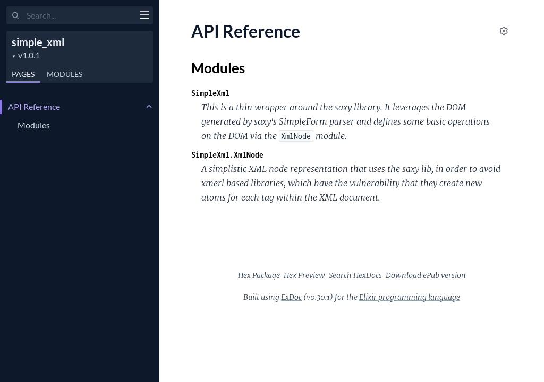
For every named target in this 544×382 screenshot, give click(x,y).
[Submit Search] (16, 16)
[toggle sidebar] (144, 16)
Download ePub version (426, 275)
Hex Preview (304, 275)
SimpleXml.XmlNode (227, 154)
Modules (64, 74)
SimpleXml (210, 93)
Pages (23, 74)
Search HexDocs (355, 275)
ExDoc (291, 297)
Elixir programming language (409, 297)
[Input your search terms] (79, 15)
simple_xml (38, 42)
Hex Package (259, 275)
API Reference (34, 106)
